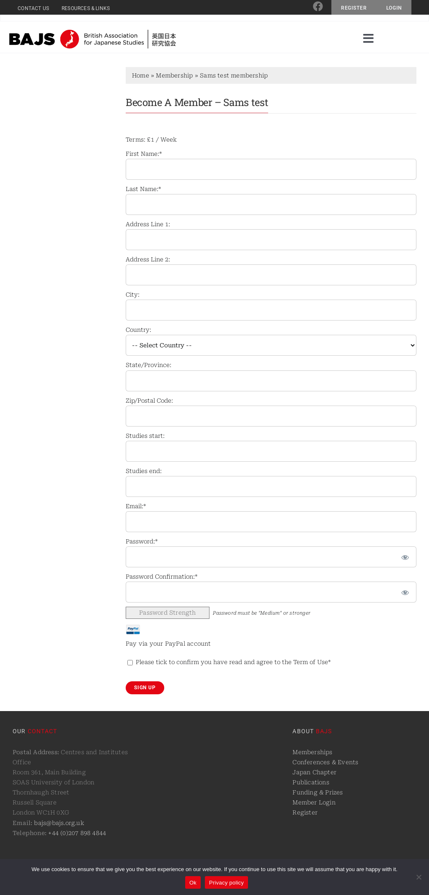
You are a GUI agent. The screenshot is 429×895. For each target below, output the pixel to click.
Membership (174, 75)
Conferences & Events (325, 762)
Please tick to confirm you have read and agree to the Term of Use (232, 662)
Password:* (142, 541)
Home (140, 75)
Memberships (312, 752)
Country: (138, 329)
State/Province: (148, 365)
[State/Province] (271, 380)
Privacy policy (226, 882)
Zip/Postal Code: (149, 400)
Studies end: (144, 471)
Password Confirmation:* (161, 576)
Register (305, 812)
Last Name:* (143, 189)
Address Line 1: (148, 224)
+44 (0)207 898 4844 (77, 833)
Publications (310, 782)
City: (133, 294)
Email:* (136, 506)
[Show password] (405, 556)
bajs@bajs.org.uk (59, 823)
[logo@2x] (92, 32)
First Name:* (144, 153)
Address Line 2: (148, 259)
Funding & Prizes (317, 792)
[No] (418, 877)
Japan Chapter (314, 772)
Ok (192, 882)
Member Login (314, 802)
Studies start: (145, 435)
